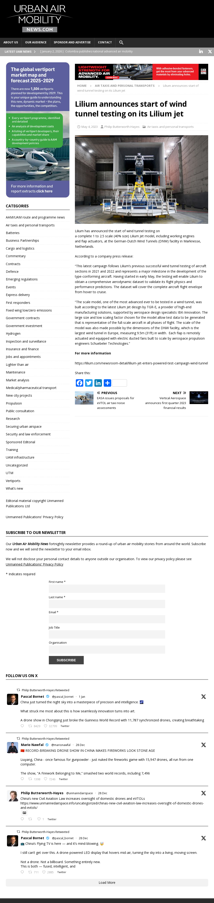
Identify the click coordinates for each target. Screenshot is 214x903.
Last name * (57, 597)
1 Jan (82, 696)
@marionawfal (60, 745)
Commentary (16, 256)
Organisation (58, 642)
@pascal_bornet (63, 696)
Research (13, 418)
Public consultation (20, 410)
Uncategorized (17, 465)
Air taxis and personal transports (170, 126)
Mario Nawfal (32, 744)
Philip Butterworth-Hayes (122, 126)
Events (11, 286)
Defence (12, 271)
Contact (105, 42)
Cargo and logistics (20, 248)
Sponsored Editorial (20, 441)
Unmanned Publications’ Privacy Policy (34, 516)
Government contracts (23, 317)
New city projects (19, 395)
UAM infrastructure (20, 457)
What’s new (14, 488)
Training (12, 449)
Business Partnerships (22, 240)
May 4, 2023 (89, 126)
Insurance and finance (22, 348)
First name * (57, 582)
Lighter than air (17, 364)
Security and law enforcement (28, 434)
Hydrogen (13, 333)
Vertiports (13, 480)
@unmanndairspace (79, 793)
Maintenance (15, 372)
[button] (121, 43)
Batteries (13, 232)
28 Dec (80, 745)
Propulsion (14, 403)
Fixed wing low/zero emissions (29, 310)
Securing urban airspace (24, 426)
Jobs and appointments (23, 356)
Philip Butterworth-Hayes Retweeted (45, 690)
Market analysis (17, 379)
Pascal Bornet (32, 696)
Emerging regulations (22, 279)
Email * (53, 612)
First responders (18, 302)
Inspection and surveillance (26, 341)
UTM (9, 472)
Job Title (54, 627)
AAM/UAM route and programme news (35, 217)
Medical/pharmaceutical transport (31, 387)
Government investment (24, 325)
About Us (10, 42)
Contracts (13, 263)
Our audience (36, 42)
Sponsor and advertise (72, 42)
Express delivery (18, 294)
